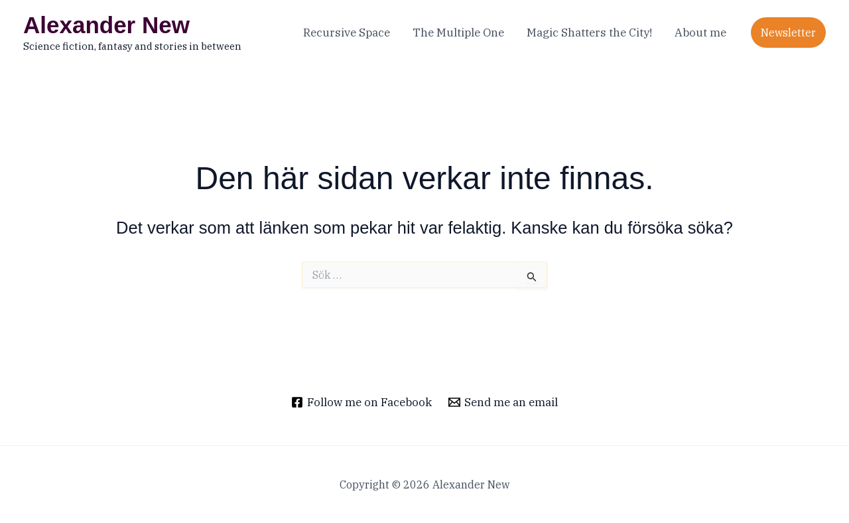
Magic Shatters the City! (589, 32)
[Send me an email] (503, 402)
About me (700, 32)
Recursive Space (346, 32)
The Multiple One (458, 32)
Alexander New (106, 25)
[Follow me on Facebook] (361, 402)
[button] (788, 32)
